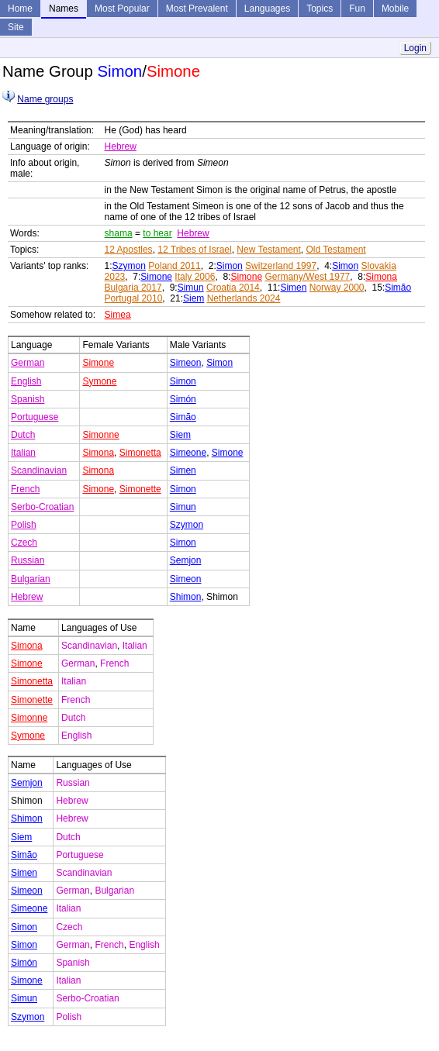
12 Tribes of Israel (194, 249)
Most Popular (122, 8)
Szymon (129, 265)
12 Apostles (129, 249)
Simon (229, 265)
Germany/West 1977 (307, 276)
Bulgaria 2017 (133, 287)
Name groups (45, 99)
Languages (267, 8)
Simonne (100, 434)
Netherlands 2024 (244, 298)
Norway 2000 (337, 287)
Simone (156, 276)
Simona (381, 276)
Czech (24, 542)
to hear (157, 233)
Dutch (23, 434)
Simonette (140, 489)
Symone (99, 381)
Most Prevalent (197, 8)
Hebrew (121, 146)
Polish (23, 524)
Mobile (395, 8)
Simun (191, 287)
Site (16, 27)
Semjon (186, 560)
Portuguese (34, 417)
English (26, 381)
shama (119, 233)
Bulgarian (30, 579)
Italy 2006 (195, 276)
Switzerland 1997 (280, 265)
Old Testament (336, 249)
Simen (293, 287)
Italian (23, 452)
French (25, 489)
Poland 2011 (174, 265)
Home (20, 8)
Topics (319, 8)
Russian (27, 560)
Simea (118, 314)
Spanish (27, 399)
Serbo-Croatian (42, 506)
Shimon (186, 596)
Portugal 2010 (134, 298)
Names (63, 8)
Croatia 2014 (233, 287)
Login (415, 48)
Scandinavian (39, 470)
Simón (183, 399)
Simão (398, 287)
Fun (357, 8)
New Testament (268, 249)
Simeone (188, 452)
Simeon (186, 362)
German (27, 362)
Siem (193, 298)
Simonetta (140, 452)
